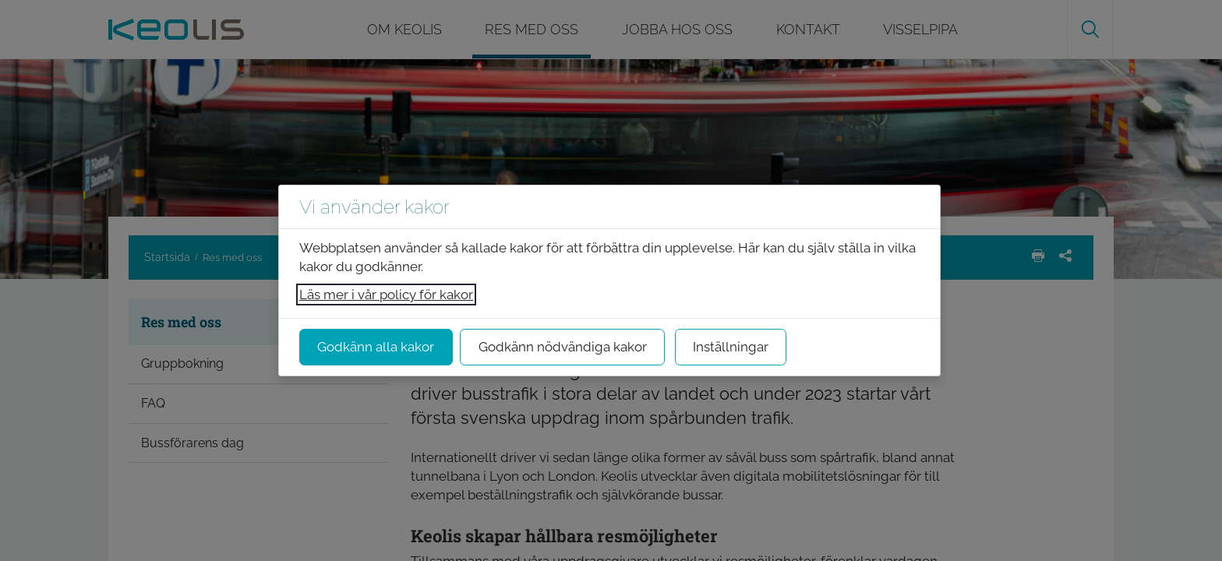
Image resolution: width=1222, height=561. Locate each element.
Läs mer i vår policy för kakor (386, 294)
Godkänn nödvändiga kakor (563, 347)
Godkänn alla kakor (375, 347)
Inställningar (730, 347)
